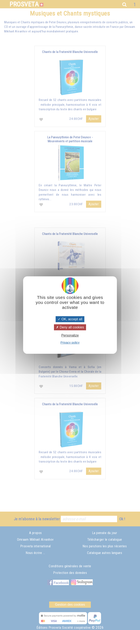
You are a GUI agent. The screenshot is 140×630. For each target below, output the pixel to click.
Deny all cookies (70, 327)
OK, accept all (70, 319)
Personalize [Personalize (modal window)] (70, 335)
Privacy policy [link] (70, 342)
